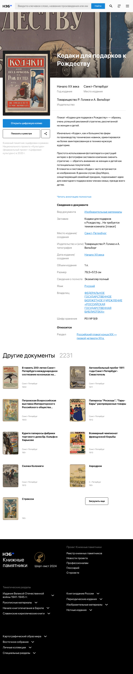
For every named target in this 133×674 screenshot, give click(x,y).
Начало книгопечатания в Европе (26, 608)
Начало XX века (94, 254)
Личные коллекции (17, 647)
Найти (98, 6)
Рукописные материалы (20, 602)
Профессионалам (77, 563)
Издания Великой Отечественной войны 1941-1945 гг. (28, 595)
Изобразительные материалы (103, 212)
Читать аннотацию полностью (74, 196)
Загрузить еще (97, 501)
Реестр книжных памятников (84, 553)
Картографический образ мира (25, 636)
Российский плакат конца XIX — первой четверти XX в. (97, 336)
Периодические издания (84, 599)
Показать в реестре (21, 133)
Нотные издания (79, 610)
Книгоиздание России (82, 593)
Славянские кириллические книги (26, 613)
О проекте (72, 572)
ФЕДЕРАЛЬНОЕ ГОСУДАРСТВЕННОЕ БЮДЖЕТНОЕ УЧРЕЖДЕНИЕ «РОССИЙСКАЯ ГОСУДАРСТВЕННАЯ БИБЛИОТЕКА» (103, 302)
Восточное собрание (18, 641)
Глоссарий (72, 567)
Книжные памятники (15, 560)
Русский (90, 286)
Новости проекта (77, 558)
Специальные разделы (19, 653)
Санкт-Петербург (96, 233)
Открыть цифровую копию (26, 123)
